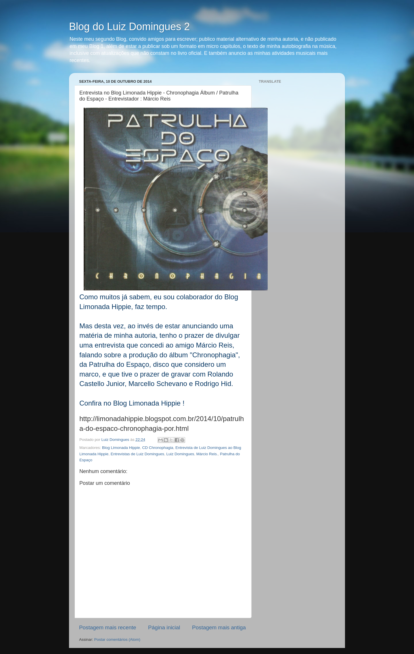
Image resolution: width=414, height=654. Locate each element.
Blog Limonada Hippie (121, 447)
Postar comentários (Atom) (117, 639)
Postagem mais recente (107, 627)
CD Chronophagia (157, 447)
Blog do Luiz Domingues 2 (129, 26)
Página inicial (164, 627)
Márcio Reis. (207, 454)
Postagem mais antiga (219, 627)
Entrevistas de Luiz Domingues (137, 454)
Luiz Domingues (180, 454)
